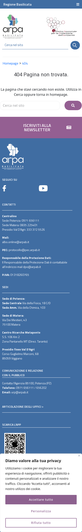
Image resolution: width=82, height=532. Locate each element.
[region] (41, 493)
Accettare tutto (41, 499)
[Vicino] (79, 456)
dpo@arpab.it (32, 266)
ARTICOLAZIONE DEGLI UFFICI (21, 406)
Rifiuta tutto (41, 523)
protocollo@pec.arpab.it (24, 250)
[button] (41, 127)
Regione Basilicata (17, 4)
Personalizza (41, 511)
